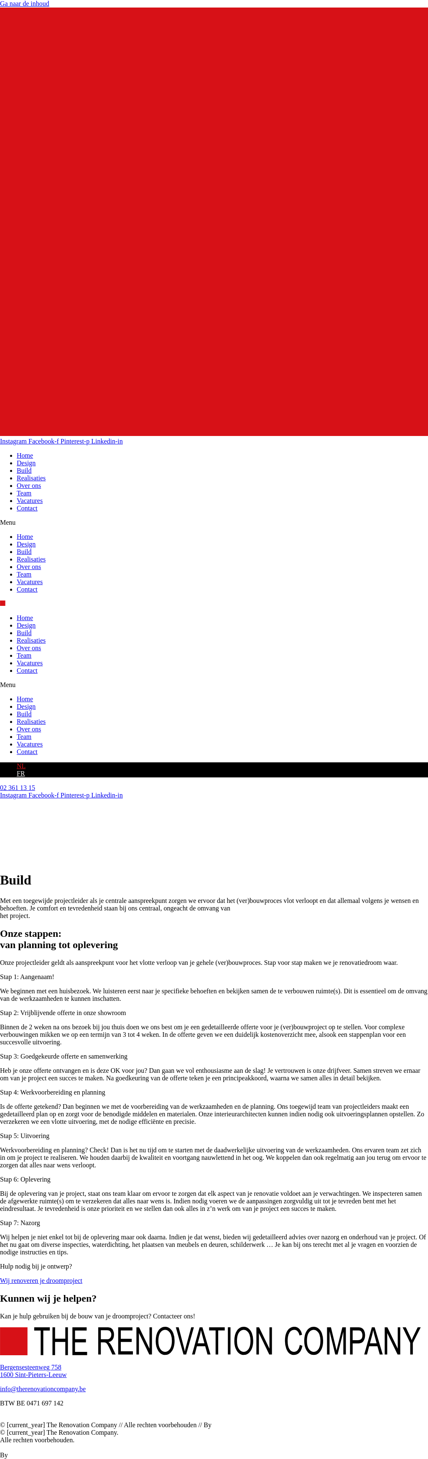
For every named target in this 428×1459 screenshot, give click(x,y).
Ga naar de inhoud (24, 3)
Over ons (29, 485)
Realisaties (31, 478)
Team (24, 493)
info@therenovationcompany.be (43, 1388)
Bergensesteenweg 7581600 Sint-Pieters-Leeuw (33, 1371)
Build (24, 470)
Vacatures (30, 500)
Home (25, 455)
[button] (214, 522)
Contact (27, 508)
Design (26, 463)
